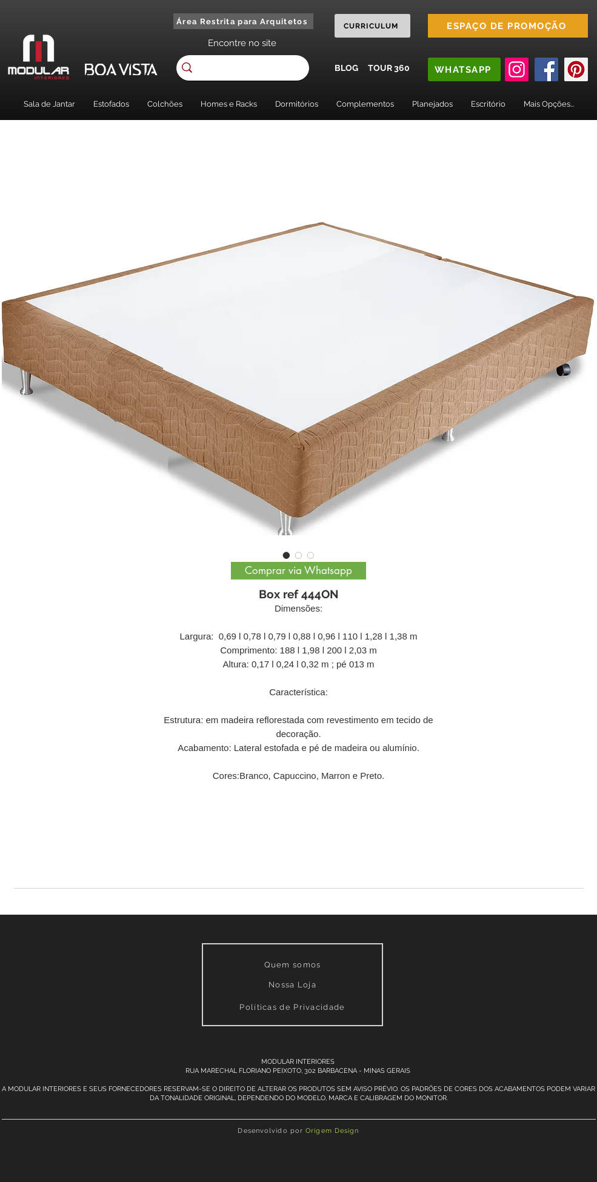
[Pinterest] (576, 69)
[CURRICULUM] (372, 26)
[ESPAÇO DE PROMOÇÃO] (508, 26)
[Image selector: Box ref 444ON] (287, 555)
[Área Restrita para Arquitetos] (243, 21)
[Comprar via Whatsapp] (298, 570)
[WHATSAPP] (464, 69)
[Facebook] (546, 69)
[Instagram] (517, 69)
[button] (49, 104)
